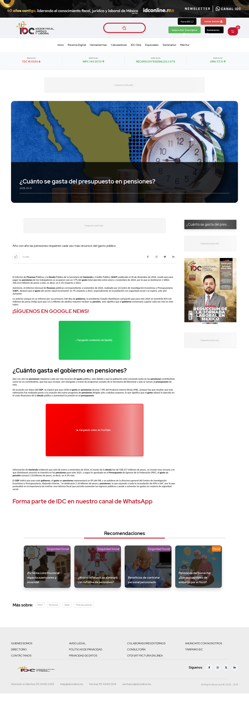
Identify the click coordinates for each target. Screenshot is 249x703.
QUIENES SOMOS (21, 645)
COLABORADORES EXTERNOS (146, 645)
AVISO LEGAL (77, 645)
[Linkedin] (234, 669)
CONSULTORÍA (136, 651)
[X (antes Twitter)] (226, 669)
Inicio (61, 45)
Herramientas (98, 45)
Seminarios (213, 31)
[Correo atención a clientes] (71, 686)
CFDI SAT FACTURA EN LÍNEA (145, 657)
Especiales (152, 45)
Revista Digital (77, 45)
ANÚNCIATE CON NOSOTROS (203, 645)
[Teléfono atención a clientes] (32, 686)
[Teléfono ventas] (102, 686)
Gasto (67, 606)
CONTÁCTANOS (21, 657)
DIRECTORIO (19, 651)
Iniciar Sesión (213, 21)
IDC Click (136, 45)
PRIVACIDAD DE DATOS (83, 657)
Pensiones (53, 606)
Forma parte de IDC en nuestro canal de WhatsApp (82, 503)
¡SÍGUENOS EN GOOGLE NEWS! (51, 311)
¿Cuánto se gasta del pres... (207, 224)
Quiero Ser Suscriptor (184, 31)
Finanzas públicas (84, 606)
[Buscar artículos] (124, 28)
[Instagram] (217, 669)
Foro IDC (187, 21)
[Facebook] (209, 669)
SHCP (40, 606)
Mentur (184, 45)
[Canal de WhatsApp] (228, 9)
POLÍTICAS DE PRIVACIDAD (85, 651)
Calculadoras (119, 45)
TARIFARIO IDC (194, 651)
